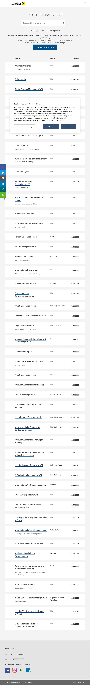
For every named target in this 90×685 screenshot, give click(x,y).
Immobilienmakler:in (24, 256)
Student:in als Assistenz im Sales (29, 361)
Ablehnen (51, 127)
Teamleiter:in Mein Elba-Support (29, 135)
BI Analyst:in (20, 79)
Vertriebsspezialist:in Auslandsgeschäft (24, 182)
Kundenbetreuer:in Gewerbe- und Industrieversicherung (29, 453)
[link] (8, 671)
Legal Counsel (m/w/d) (24, 325)
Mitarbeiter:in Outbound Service (29, 543)
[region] (45, 115)
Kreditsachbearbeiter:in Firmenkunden (25, 554)
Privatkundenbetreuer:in (25, 283)
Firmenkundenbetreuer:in (26, 237)
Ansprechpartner (16, 659)
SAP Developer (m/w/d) (25, 394)
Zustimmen (68, 127)
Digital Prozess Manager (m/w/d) (29, 89)
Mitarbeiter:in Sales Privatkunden (29, 223)
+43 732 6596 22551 (17, 654)
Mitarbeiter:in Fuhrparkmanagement (31, 530)
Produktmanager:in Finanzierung (29, 385)
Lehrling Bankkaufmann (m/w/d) (29, 465)
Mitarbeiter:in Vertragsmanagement (30, 485)
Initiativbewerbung (45, 47)
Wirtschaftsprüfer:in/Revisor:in (28, 417)
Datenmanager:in (22, 171)
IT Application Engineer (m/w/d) (28, 475)
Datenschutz (30, 682)
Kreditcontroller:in (23, 66)
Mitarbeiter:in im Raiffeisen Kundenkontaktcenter (27, 625)
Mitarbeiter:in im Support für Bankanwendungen (27, 428)
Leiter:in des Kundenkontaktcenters (30, 315)
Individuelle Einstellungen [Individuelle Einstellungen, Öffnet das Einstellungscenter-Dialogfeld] (24, 127)
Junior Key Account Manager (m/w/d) (31, 598)
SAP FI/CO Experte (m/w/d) (26, 495)
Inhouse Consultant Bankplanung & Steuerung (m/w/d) (30, 340)
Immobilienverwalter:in (25, 584)
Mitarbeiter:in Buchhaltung (26, 270)
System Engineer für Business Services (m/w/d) (28, 506)
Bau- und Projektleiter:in (25, 246)
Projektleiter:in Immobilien (26, 213)
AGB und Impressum (14, 682)
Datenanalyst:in (21, 145)
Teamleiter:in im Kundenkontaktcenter (24, 294)
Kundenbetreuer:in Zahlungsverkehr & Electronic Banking (31, 160)
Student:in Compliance (25, 351)
